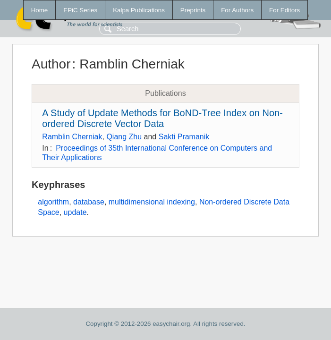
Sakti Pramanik (184, 137)
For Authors (237, 10)
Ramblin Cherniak (72, 137)
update (75, 212)
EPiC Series (80, 10)
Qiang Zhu (124, 137)
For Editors (284, 10)
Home (39, 10)
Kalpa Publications (139, 10)
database (88, 202)
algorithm (53, 202)
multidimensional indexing (152, 202)
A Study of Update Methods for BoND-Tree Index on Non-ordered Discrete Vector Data (162, 118)
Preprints (192, 10)
